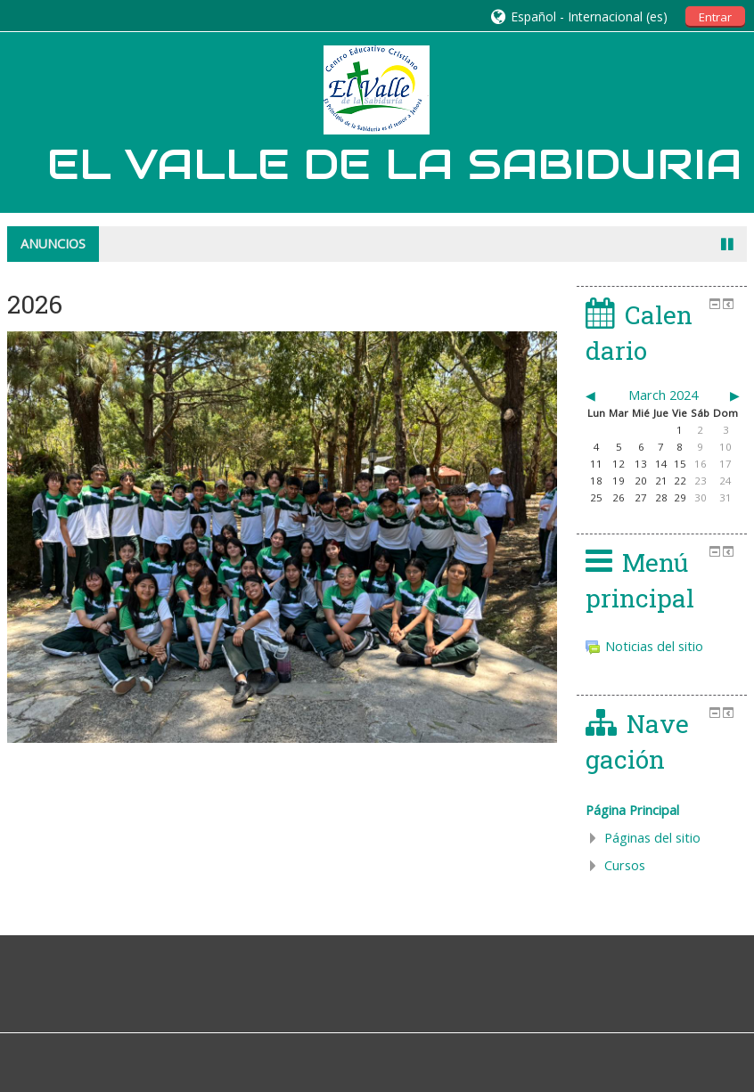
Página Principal (632, 810)
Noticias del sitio (644, 646)
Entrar (715, 17)
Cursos (624, 865)
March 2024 (663, 395)
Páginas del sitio (652, 837)
